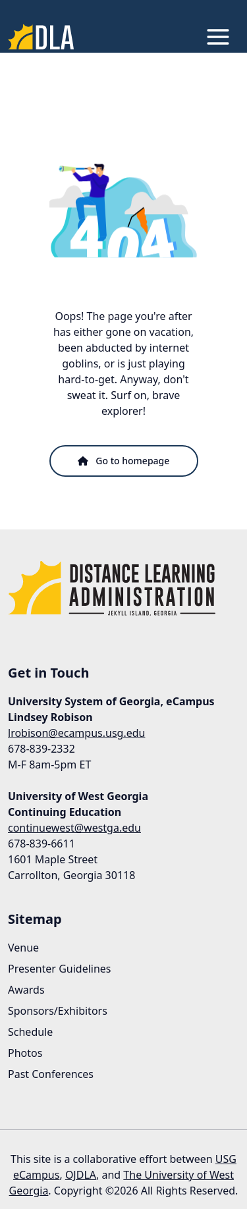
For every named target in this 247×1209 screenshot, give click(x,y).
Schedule (30, 1032)
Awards (26, 989)
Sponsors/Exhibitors (57, 1011)
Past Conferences (51, 1074)
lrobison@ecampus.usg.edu (76, 733)
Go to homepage (124, 460)
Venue (23, 947)
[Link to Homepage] (41, 37)
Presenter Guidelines (59, 968)
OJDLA (80, 1175)
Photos (25, 1053)
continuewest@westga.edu (74, 827)
